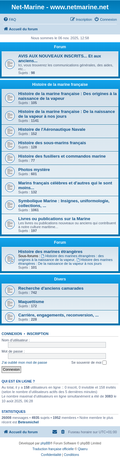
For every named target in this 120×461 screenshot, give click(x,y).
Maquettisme (31, 301)
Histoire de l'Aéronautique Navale (51, 129)
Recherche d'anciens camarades (51, 288)
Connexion (12, 334)
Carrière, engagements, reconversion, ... (58, 315)
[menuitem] (9, 19)
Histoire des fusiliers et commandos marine (62, 156)
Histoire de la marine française (60, 84)
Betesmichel (28, 422)
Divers (60, 279)
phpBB (45, 443)
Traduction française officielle (53, 449)
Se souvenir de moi (89, 363)
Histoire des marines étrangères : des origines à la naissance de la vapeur (61, 258)
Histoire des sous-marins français (52, 142)
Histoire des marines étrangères (50, 251)
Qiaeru (82, 449)
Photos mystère (34, 169)
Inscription (38, 334)
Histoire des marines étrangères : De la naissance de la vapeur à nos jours (65, 261)
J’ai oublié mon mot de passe (24, 362)
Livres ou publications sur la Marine (54, 218)
